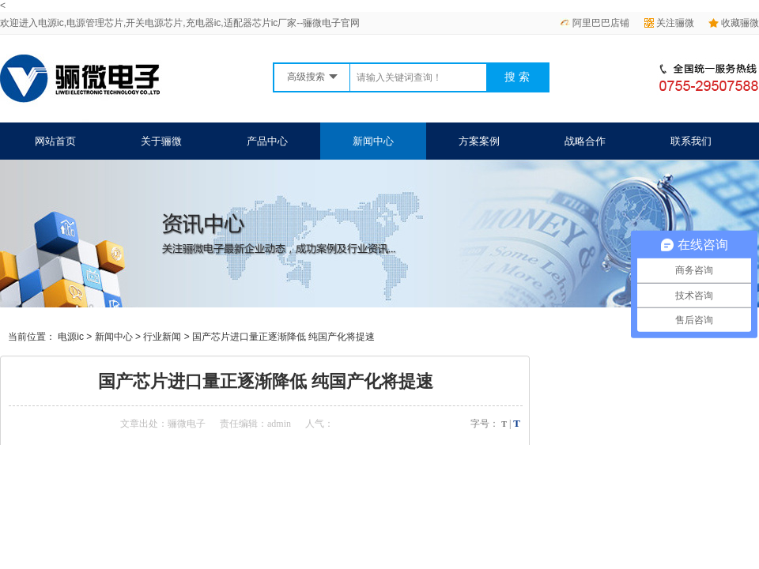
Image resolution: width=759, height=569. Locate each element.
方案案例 (479, 141)
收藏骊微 (733, 22)
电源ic (71, 336)
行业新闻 (162, 336)
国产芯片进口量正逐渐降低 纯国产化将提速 (283, 336)
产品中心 (267, 141)
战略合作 (585, 141)
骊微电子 (187, 423)
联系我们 (691, 141)
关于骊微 (161, 141)
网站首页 (55, 141)
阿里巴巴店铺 (594, 22)
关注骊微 (669, 22)
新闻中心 (373, 141)
